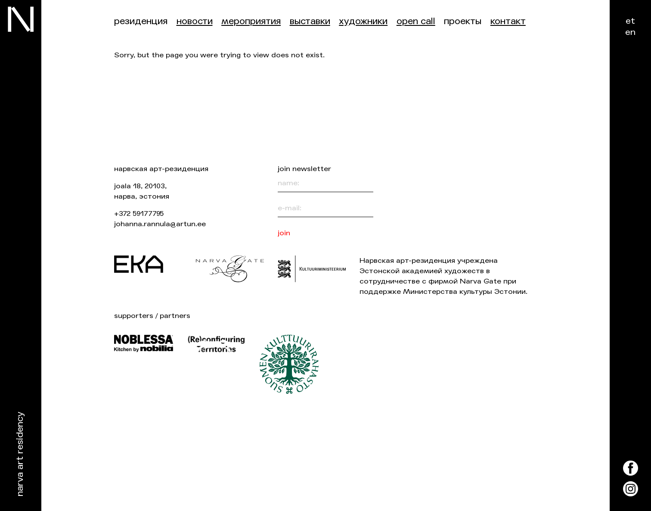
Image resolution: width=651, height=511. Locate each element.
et (630, 21)
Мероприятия (251, 21)
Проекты (462, 21)
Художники (363, 21)
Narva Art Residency (20, 454)
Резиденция (140, 21)
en (630, 32)
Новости (195, 21)
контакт (508, 21)
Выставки (310, 21)
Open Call (416, 21)
